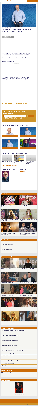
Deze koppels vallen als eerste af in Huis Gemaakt (9, 340)
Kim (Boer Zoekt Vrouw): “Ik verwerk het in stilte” (9, 345)
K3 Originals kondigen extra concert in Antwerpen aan (10, 348)
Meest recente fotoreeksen (7, 256)
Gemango (22, 405)
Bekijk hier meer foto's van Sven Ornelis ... (9, 165)
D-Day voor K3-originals (5, 365)
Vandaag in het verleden (6, 370)
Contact (18, 401)
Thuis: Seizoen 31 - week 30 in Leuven (7, 295)
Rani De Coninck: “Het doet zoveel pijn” (7, 363)
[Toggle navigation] (36, 1)
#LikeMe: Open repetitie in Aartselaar (26, 295)
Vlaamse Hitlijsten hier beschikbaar (7, 244)
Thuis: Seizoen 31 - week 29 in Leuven (26, 321)
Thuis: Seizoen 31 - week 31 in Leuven (7, 268)
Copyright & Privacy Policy (21, 404)
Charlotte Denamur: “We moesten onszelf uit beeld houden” (11, 360)
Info (15, 404)
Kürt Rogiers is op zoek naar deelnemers (8, 355)
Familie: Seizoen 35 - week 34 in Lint (7, 282)
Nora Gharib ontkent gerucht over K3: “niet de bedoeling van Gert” (12, 350)
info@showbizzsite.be (29, 404)
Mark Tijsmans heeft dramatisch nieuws (8, 358)
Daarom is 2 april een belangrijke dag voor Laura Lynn (10, 353)
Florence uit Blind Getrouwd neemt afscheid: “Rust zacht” (10, 335)
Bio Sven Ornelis (5, 184)
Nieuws (4, 136)
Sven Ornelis (22, 171)
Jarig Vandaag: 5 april (6, 380)
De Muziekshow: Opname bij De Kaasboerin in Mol (28, 282)
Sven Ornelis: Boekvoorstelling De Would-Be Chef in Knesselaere (31, 162)
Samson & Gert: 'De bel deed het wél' (14, 103)
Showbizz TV (4, 193)
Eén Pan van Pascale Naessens (6, 249)
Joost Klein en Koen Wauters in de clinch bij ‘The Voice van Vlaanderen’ (13, 330)
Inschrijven (31, 116)
